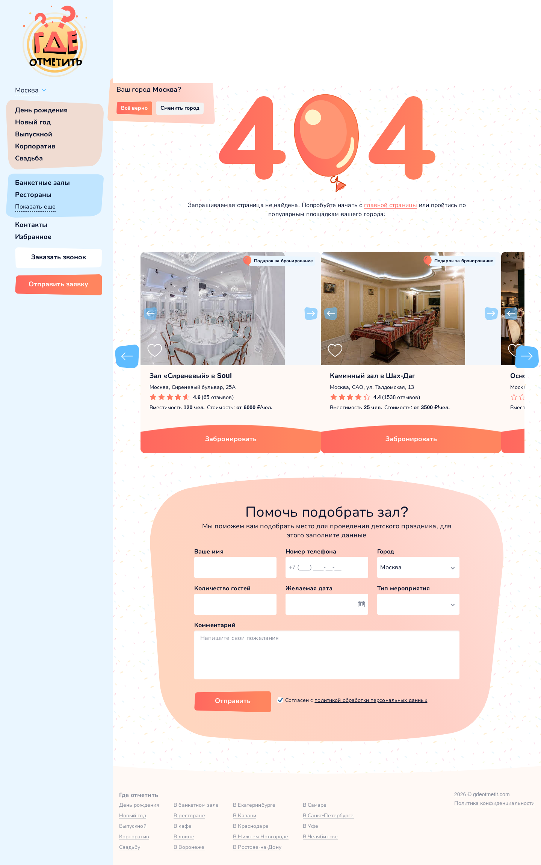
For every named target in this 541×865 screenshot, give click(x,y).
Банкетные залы (42, 182)
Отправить (233, 701)
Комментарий (215, 625)
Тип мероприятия (403, 588)
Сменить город (179, 108)
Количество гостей (222, 588)
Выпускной (33, 134)
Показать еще (35, 206)
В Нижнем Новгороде (260, 836)
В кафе (183, 826)
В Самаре (315, 805)
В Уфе (311, 826)
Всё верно (134, 108)
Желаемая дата (309, 588)
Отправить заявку (58, 284)
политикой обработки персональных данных (370, 700)
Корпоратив (35, 146)
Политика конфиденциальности (494, 803)
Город (385, 551)
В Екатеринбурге (254, 805)
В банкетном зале (196, 805)
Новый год (33, 122)
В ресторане (189, 815)
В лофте (184, 836)
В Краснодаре (251, 826)
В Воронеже (189, 847)
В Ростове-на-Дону (257, 847)
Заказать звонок (58, 257)
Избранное (33, 236)
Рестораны (33, 194)
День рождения (41, 110)
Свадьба (29, 158)
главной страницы (390, 205)
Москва (27, 90)
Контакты (31, 224)
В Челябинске (320, 836)
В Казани (244, 815)
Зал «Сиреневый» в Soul (191, 376)
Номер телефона (311, 551)
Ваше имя (209, 551)
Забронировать (231, 439)
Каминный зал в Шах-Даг (372, 376)
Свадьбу (130, 847)
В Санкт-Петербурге (328, 815)
